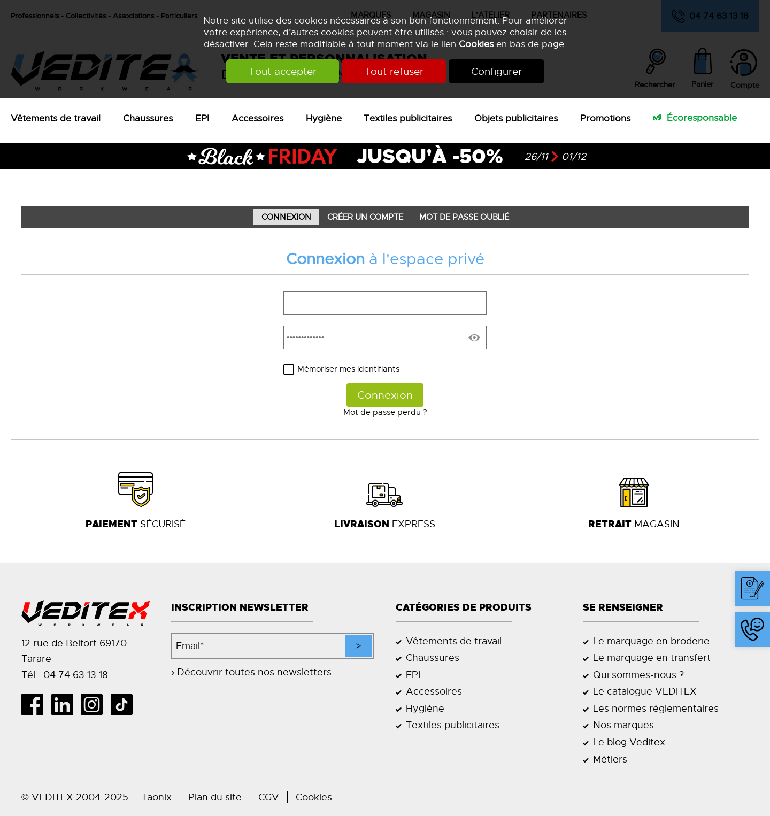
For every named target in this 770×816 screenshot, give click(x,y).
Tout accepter (283, 71)
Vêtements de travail (56, 118)
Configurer (496, 71)
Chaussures (148, 118)
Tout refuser (394, 71)
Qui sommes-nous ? (638, 674)
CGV (268, 797)
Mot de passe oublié (464, 217)
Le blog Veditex (629, 742)
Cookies (476, 44)
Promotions (605, 118)
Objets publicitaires (516, 118)
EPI (202, 118)
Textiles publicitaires (408, 118)
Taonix (156, 797)
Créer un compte (365, 217)
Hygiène (324, 118)
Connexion (286, 217)
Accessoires (257, 118)
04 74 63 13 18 (748, 646)
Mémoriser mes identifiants (348, 369)
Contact (755, 605)
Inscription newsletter (240, 607)
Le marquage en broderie (651, 641)
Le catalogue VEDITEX (645, 691)
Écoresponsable (702, 118)
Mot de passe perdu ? (385, 412)
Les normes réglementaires (656, 708)
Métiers (610, 759)
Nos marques (623, 725)
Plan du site (215, 797)
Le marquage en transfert (652, 657)
